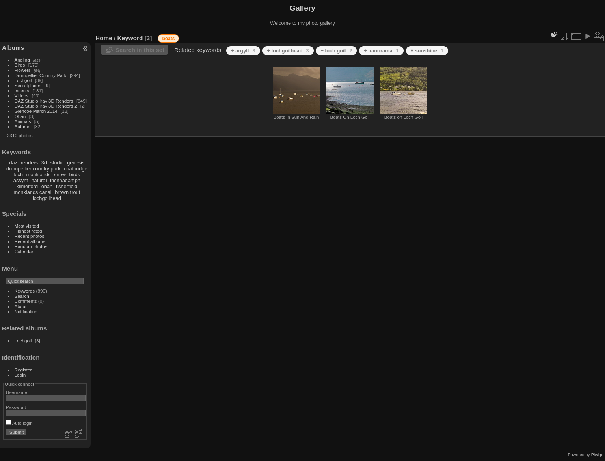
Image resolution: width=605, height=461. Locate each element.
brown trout (67, 192)
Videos (22, 95)
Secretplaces (28, 85)
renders (29, 163)
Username (16, 392)
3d (44, 163)
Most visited (27, 225)
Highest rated (28, 230)
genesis (75, 163)
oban (46, 186)
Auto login (19, 423)
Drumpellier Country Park (41, 75)
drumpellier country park (33, 169)
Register (23, 369)
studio (56, 163)
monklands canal (33, 192)
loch (18, 174)
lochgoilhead (47, 198)
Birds (20, 64)
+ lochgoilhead (288, 51)
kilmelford (27, 186)
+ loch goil (336, 51)
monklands (38, 174)
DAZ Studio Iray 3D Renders (44, 100)
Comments (26, 301)
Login (20, 374)
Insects (22, 90)
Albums (13, 47)
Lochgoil (23, 80)
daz (13, 163)
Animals (23, 121)
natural (39, 180)
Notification (26, 311)
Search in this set (139, 50)
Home (103, 38)
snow (60, 174)
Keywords (25, 290)
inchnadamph (65, 180)
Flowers (23, 70)
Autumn (23, 126)
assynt (20, 180)
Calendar (24, 251)
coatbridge (75, 169)
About (21, 306)
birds (74, 174)
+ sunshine (427, 51)
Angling (22, 59)
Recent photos (30, 236)
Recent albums (30, 241)
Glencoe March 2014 (36, 111)
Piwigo (597, 454)
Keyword (130, 38)
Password (16, 407)
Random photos (31, 246)
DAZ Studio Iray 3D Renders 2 (46, 105)
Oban (20, 116)
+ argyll (243, 51)
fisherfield (67, 186)
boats (168, 38)
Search (22, 296)
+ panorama (381, 51)
